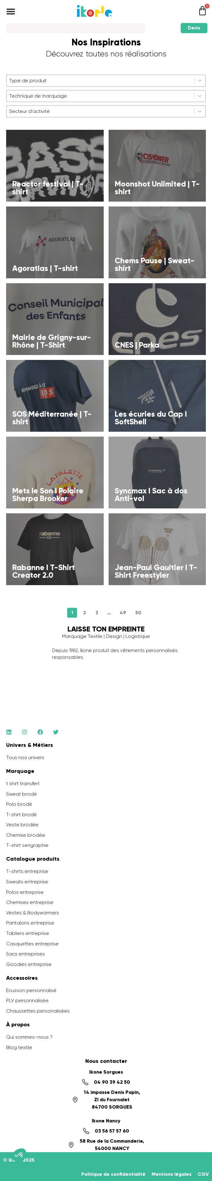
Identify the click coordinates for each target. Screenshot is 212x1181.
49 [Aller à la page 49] (123, 613)
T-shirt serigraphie (27, 845)
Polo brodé (19, 804)
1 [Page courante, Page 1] (72, 613)
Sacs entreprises (25, 954)
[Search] (75, 28)
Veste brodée (22, 825)
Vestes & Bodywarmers (32, 913)
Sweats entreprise (27, 882)
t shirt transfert (23, 783)
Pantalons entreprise (30, 923)
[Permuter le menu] (10, 11)
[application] (196, 1165)
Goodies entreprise (29, 964)
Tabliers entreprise (27, 933)
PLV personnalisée (27, 1000)
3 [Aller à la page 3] (96, 613)
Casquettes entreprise (32, 944)
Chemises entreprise (29, 902)
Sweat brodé (21, 794)
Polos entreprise (25, 892)
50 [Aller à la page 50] (138, 613)
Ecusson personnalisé (31, 990)
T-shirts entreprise (27, 871)
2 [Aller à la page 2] (84, 613)
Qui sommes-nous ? (29, 1037)
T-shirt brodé (21, 814)
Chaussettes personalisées (38, 1011)
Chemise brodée (25, 835)
